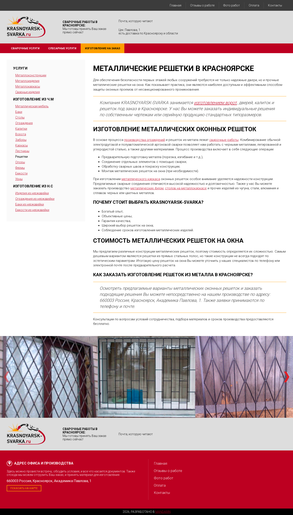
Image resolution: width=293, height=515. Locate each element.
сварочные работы (224, 140)
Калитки (21, 128)
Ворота (20, 134)
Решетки (21, 156)
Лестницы (22, 151)
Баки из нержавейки (29, 204)
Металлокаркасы (27, 86)
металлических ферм (146, 188)
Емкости (21, 173)
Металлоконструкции (30, 75)
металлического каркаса (141, 179)
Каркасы (21, 145)
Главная (175, 5)
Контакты (275, 5)
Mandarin (163, 511)
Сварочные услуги (25, 48)
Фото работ (231, 5)
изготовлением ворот (215, 102)
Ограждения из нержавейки (34, 198)
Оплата (254, 5)
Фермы (20, 168)
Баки (18, 112)
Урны (19, 179)
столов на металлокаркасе (186, 188)
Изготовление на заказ (102, 48)
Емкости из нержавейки (32, 210)
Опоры (20, 162)
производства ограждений (144, 140)
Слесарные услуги (62, 48)
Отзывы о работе (202, 5)
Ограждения (24, 123)
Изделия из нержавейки (32, 193)
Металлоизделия (27, 81)
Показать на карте (24, 488)
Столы (20, 117)
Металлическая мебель (32, 106)
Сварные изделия (27, 92)
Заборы (20, 140)
